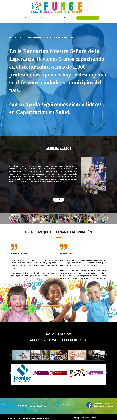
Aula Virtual (68, 18)
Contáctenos (55, 18)
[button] (87, 18)
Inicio (20, 18)
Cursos (44, 18)
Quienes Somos (31, 18)
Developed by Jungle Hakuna (84, 418)
